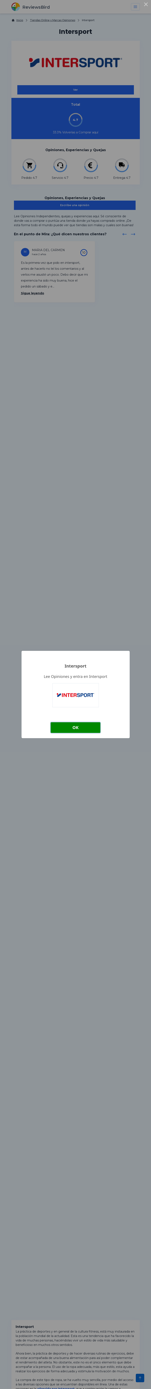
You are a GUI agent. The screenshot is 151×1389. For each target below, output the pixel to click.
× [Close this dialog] (145, 5)
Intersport (75, 666)
